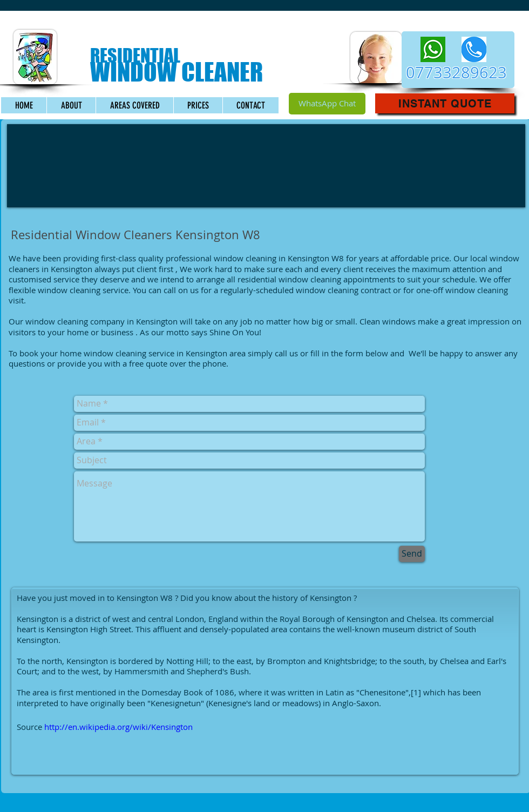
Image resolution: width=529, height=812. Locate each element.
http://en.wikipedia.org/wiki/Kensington (118, 726)
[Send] (412, 554)
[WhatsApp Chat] (327, 103)
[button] (444, 103)
